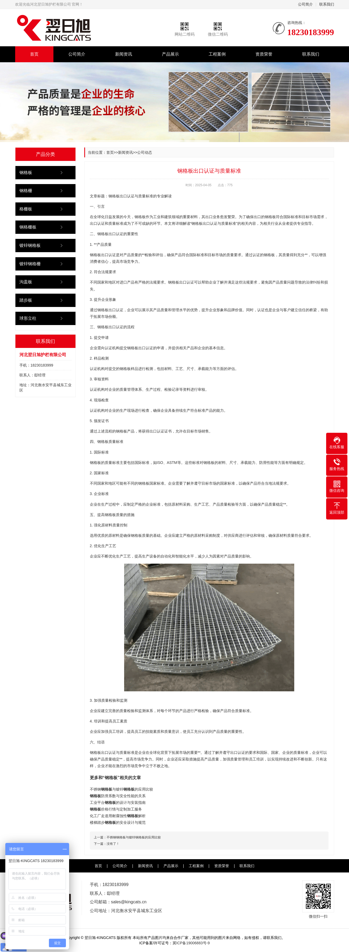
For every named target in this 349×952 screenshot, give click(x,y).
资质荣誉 (263, 54)
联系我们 (326, 4)
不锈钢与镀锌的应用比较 (121, 789)
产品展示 (170, 54)
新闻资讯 (123, 54)
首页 (34, 54)
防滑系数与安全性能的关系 (118, 796)
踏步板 (25, 300)
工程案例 (217, 54)
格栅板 (25, 209)
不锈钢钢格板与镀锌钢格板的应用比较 (134, 837)
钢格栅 (25, 190)
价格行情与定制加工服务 (116, 809)
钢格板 (25, 172)
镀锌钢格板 (30, 245)
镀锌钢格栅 (30, 263)
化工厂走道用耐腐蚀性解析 (118, 816)
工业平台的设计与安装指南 (118, 802)
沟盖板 (25, 282)
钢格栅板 (27, 227)
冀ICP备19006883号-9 (191, 943)
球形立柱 (27, 318)
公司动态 (144, 152)
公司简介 (305, 4)
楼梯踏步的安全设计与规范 (118, 822)
